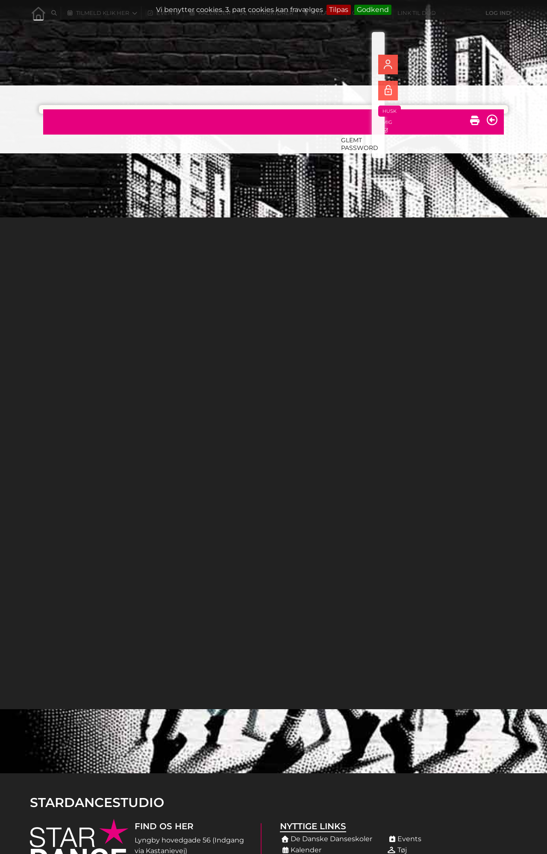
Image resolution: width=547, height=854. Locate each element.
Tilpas (338, 10)
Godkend (373, 10)
